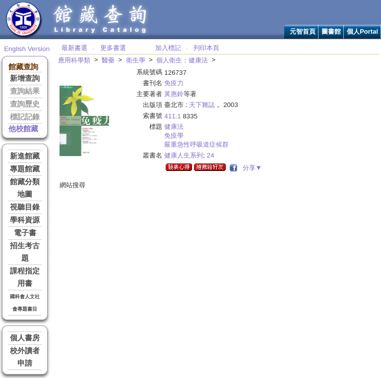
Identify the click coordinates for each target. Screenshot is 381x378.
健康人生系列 (183, 155)
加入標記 (168, 48)
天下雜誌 (202, 104)
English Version (27, 49)
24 (210, 155)
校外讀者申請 (25, 357)
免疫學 (174, 135)
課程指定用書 (25, 277)
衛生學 (135, 60)
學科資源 (25, 220)
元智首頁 (303, 31)
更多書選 (113, 48)
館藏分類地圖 (25, 188)
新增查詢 (25, 78)
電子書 (25, 233)
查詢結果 (25, 91)
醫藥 (108, 60)
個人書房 (25, 338)
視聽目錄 (25, 207)
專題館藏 (25, 169)
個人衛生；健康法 (182, 60)
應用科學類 (74, 60)
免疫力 (174, 83)
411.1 (172, 116)
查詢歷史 (25, 104)
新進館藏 (25, 156)
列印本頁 (206, 48)
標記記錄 (25, 117)
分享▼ (250, 167)
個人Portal (362, 31)
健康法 (174, 126)
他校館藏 (23, 129)
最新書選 (74, 48)
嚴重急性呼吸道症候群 (196, 144)
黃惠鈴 (174, 94)
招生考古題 (25, 252)
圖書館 (331, 31)
